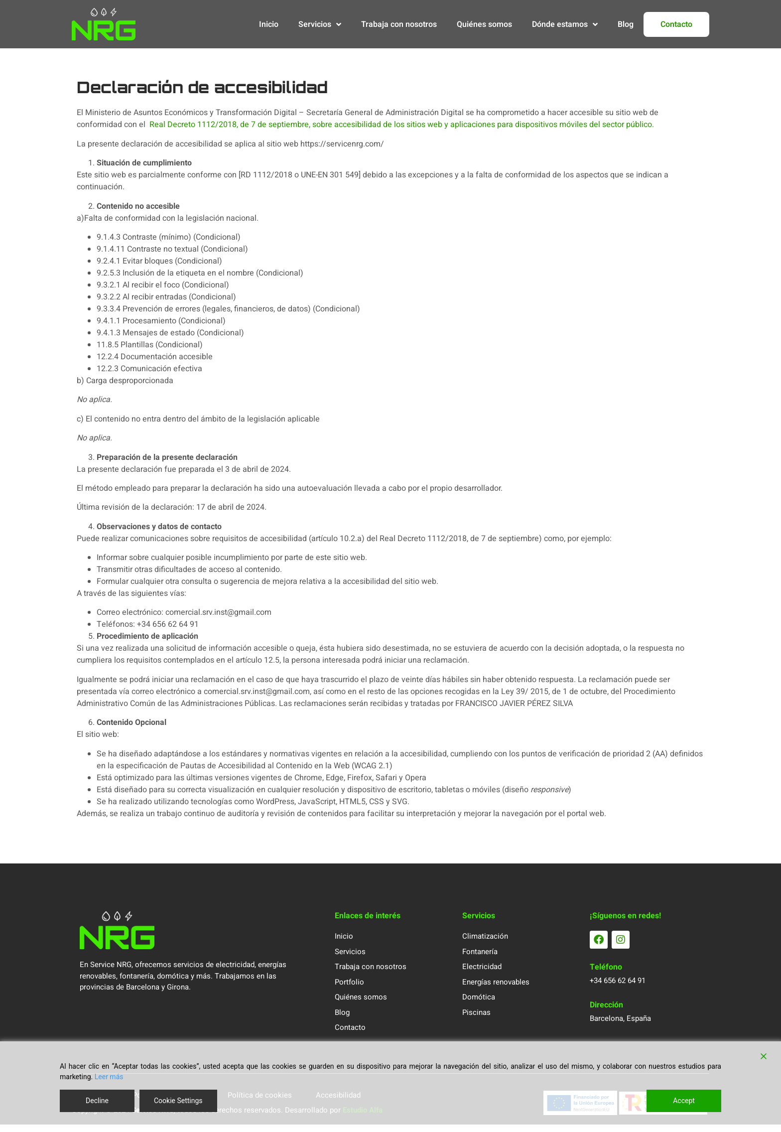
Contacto (676, 24)
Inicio (268, 24)
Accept (684, 1101)
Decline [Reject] (97, 1101)
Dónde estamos (565, 24)
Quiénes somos (484, 24)
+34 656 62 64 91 (618, 988)
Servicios (319, 24)
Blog (626, 24)
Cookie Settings (178, 1101)
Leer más (109, 1077)
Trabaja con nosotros (399, 24)
